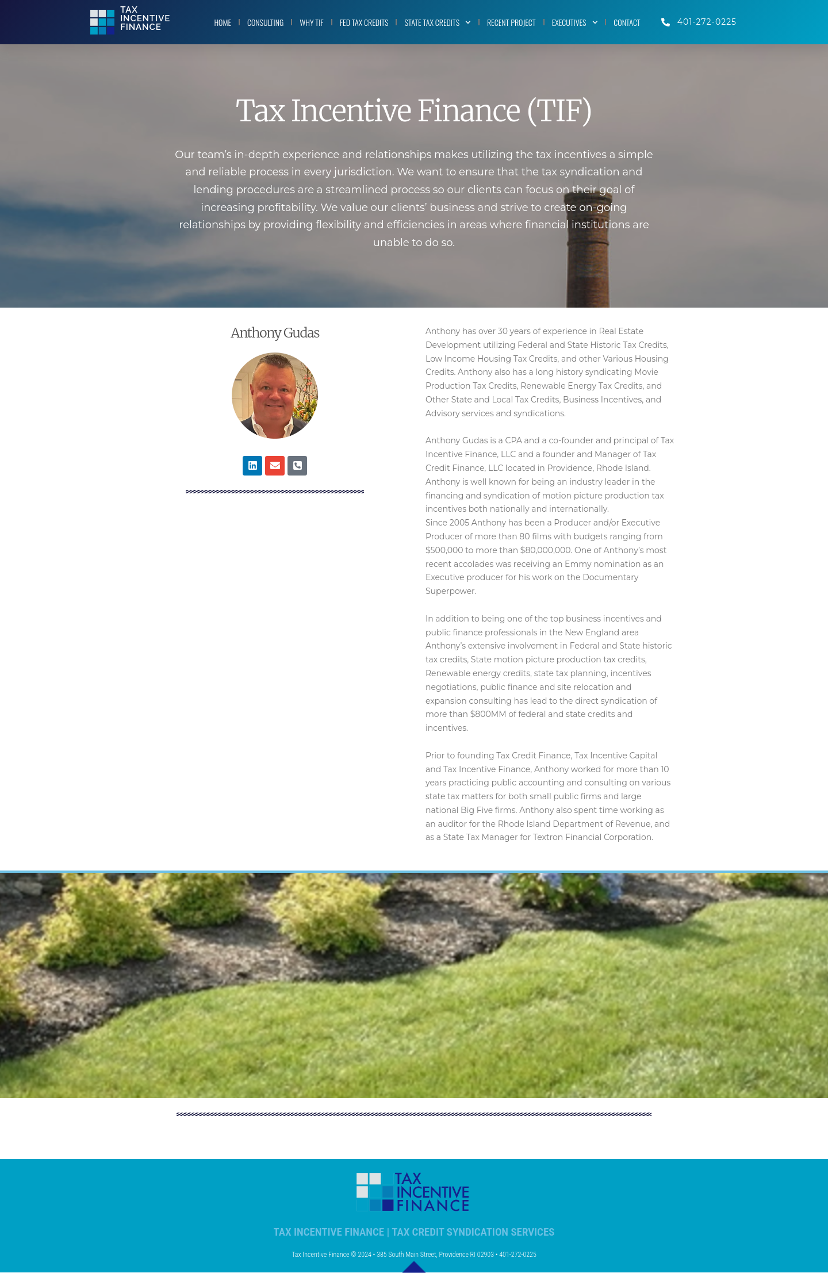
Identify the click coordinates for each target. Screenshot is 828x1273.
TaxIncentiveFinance (145, 18)
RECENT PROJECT (511, 22)
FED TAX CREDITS (364, 22)
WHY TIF (311, 22)
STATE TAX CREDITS (437, 22)
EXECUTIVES (575, 22)
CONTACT (627, 22)
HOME (222, 22)
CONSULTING (265, 22)
